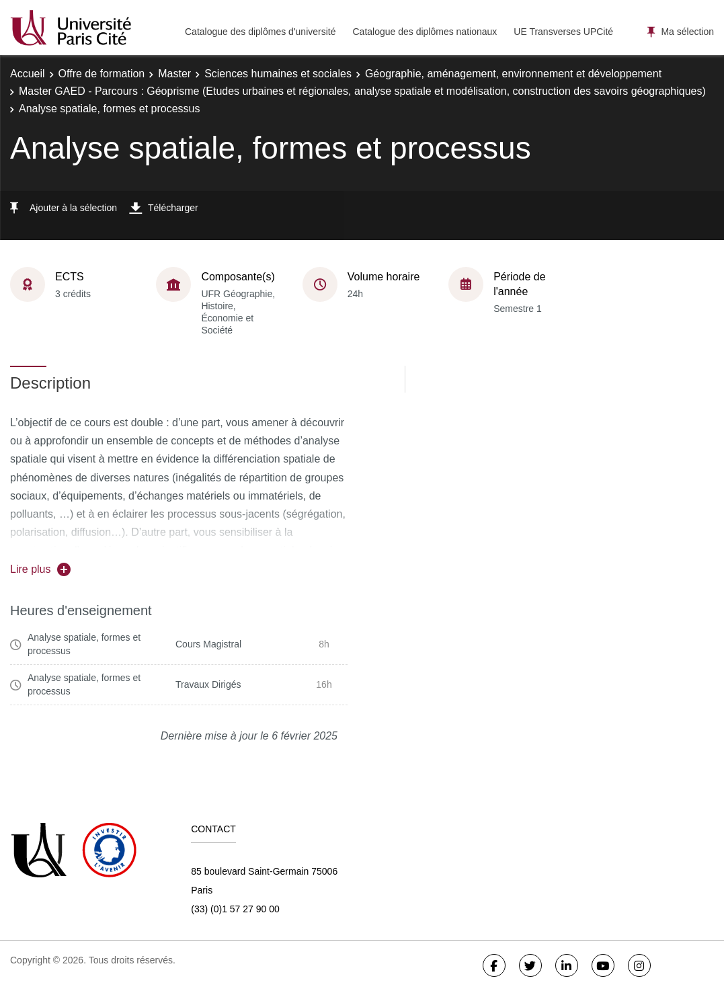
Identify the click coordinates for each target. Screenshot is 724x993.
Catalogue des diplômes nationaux (424, 31)
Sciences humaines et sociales (278, 73)
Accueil (27, 73)
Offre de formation (101, 73)
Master (174, 73)
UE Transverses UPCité (563, 31)
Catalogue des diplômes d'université (260, 31)
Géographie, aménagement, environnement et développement (513, 73)
